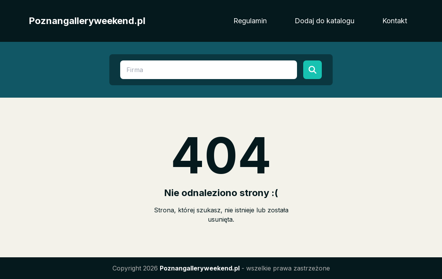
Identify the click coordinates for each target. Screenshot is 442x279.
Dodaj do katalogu (324, 21)
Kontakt (394, 21)
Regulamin (250, 21)
